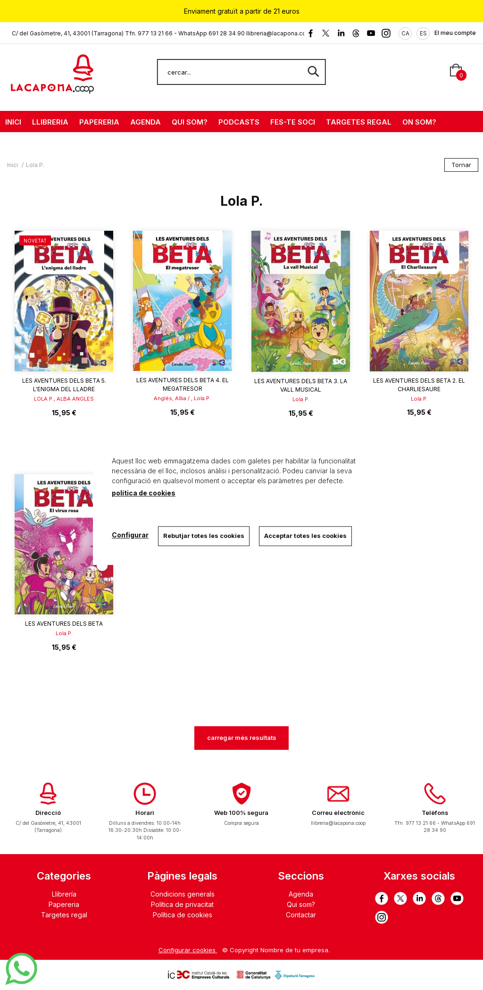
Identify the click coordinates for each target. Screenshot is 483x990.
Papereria (64, 904)
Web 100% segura (241, 812)
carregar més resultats (241, 737)
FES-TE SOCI (292, 121)
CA (405, 33)
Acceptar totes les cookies (305, 535)
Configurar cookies (187, 950)
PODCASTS (238, 121)
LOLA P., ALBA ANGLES (64, 398)
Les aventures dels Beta (64, 623)
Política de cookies (182, 915)
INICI (13, 121)
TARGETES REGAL (358, 121)
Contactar (301, 915)
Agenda (301, 894)
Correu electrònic (338, 812)
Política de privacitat (182, 904)
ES (423, 33)
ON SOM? (419, 121)
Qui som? (301, 904)
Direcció (48, 812)
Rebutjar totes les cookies (203, 535)
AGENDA (145, 121)
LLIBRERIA (50, 121)
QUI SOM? (190, 121)
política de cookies (143, 493)
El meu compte (455, 32)
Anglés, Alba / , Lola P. (182, 398)
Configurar (130, 535)
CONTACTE (25, 143)
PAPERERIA (99, 121)
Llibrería (64, 894)
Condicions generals (182, 894)
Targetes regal (64, 915)
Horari (144, 812)
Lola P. (300, 399)
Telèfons (435, 812)
